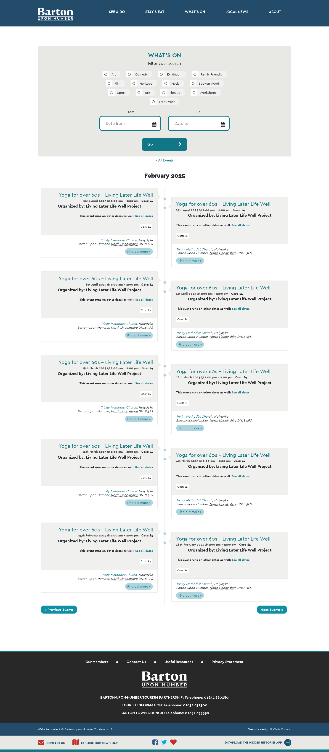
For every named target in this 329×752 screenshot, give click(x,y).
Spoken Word (209, 83)
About (275, 11)
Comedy (141, 74)
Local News (237, 11)
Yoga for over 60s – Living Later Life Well (106, 195)
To (199, 112)
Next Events (272, 609)
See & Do (117, 11)
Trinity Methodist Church (119, 240)
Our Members (96, 661)
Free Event (167, 102)
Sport (121, 93)
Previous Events (59, 609)
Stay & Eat (154, 11)
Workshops (208, 93)
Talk (147, 93)
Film (117, 83)
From (130, 112)
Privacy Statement (228, 661)
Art (113, 74)
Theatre (174, 93)
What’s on (195, 11)
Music (175, 83)
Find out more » (139, 252)
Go (150, 144)
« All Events (165, 160)
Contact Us (136, 661)
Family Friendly (211, 74)
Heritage (146, 83)
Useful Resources (178, 661)
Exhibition (174, 74)
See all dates (144, 216)
